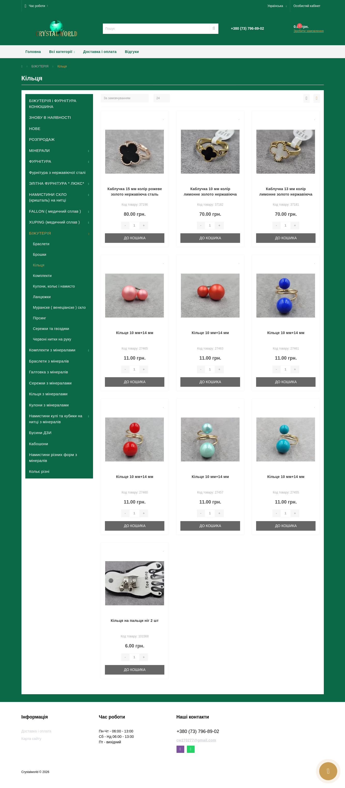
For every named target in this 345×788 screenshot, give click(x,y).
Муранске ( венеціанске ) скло (59, 307)
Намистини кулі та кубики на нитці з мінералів (55, 419)
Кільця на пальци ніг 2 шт (135, 621)
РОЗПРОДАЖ (42, 139)
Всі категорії (62, 52)
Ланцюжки (42, 297)
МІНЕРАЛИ (39, 150)
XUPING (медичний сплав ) (54, 222)
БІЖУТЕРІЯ (40, 66)
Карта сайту (31, 739)
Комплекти (42, 276)
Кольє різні (39, 471)
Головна (33, 52)
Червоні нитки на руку (52, 339)
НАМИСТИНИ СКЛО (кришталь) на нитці (48, 197)
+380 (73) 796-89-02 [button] (198, 731)
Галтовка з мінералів (48, 372)
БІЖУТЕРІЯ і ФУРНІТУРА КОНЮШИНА (52, 103)
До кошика (134, 238)
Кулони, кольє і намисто (54, 286)
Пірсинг (39, 318)
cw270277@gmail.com (196, 740)
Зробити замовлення (309, 31)
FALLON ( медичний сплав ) (55, 211)
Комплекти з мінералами (52, 350)
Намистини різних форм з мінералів (53, 457)
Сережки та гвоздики (51, 329)
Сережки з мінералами (50, 383)
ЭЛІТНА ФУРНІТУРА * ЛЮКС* (56, 183)
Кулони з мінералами (49, 405)
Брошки (40, 254)
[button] (36, 6)
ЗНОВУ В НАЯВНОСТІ (50, 117)
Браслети (41, 244)
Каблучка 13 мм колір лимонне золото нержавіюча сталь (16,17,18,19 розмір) (285, 194)
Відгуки (132, 52)
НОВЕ (35, 128)
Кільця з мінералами (48, 394)
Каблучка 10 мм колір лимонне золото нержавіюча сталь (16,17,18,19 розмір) (210, 194)
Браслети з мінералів (49, 361)
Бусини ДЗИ (40, 432)
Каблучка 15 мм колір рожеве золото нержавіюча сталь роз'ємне (135, 194)
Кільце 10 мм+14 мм (134, 333)
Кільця (38, 265)
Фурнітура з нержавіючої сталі (57, 172)
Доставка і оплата (100, 52)
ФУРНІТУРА (40, 161)
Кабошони (38, 444)
